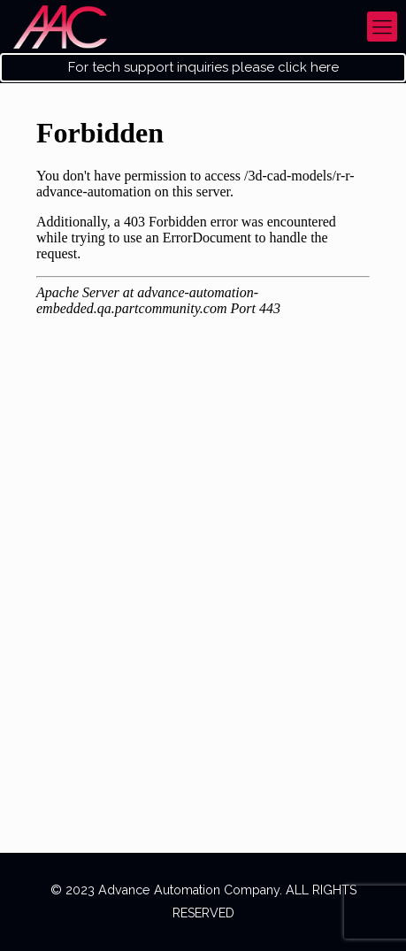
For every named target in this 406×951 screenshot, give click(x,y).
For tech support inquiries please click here (203, 67)
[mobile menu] (382, 27)
